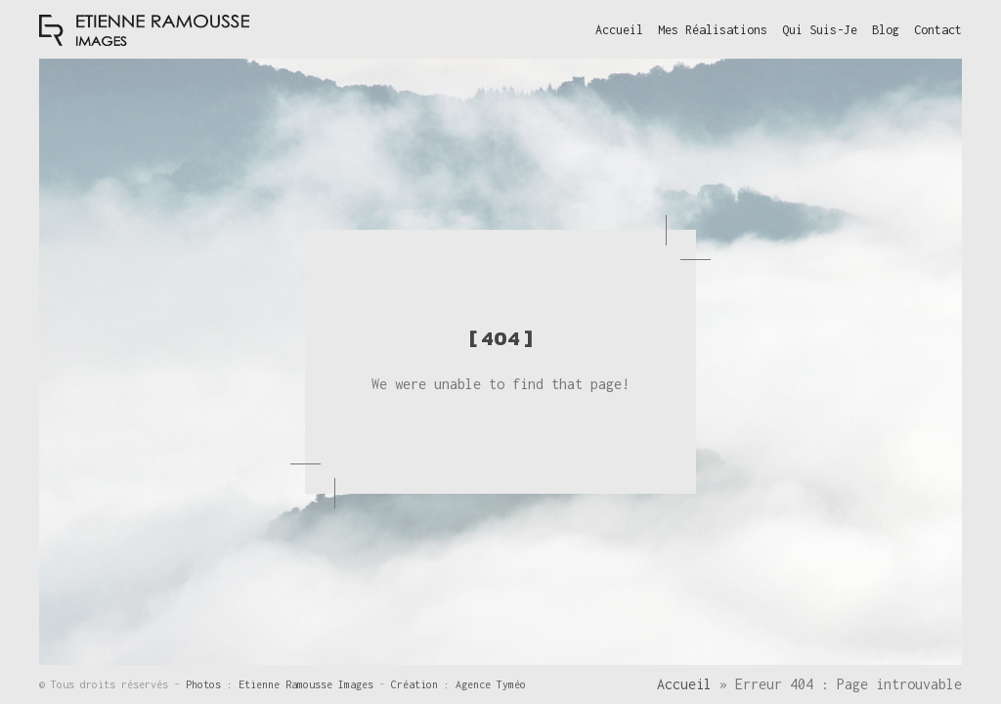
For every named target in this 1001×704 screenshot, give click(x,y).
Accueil (684, 684)
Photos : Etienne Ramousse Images (282, 684)
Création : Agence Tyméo (458, 684)
